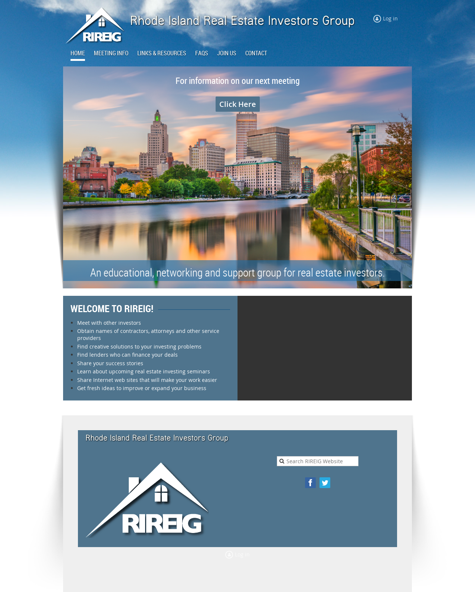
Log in (390, 18)
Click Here (237, 104)
